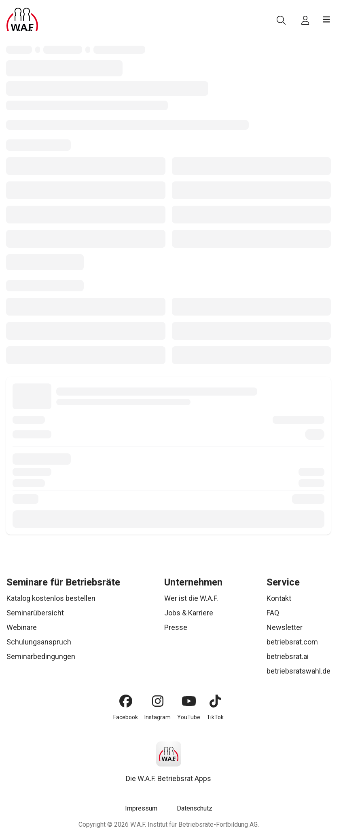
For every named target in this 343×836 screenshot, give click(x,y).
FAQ (273, 613)
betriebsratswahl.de (298, 671)
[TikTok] (215, 701)
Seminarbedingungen (40, 656)
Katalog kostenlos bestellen (50, 598)
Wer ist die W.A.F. (191, 598)
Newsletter (285, 627)
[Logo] (22, 19)
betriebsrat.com (292, 642)
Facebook (125, 717)
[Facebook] (126, 701)
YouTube (188, 717)
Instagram (157, 717)
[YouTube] (189, 701)
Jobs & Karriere (188, 613)
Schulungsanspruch (38, 642)
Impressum (141, 808)
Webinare (21, 627)
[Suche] (281, 20)
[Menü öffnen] (326, 19)
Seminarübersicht (35, 613)
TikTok (215, 717)
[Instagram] (158, 701)
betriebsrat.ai (288, 656)
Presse (175, 627)
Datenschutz (194, 808)
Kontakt (279, 598)
